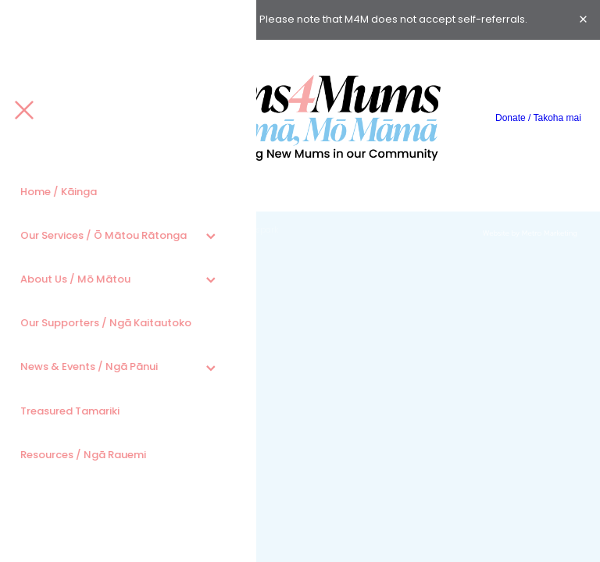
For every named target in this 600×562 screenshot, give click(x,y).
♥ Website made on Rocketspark (213, 231)
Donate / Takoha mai (538, 118)
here (242, 20)
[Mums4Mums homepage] (300, 117)
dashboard (118, 231)
